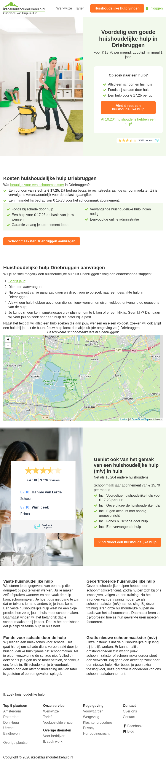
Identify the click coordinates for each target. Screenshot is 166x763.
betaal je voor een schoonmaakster (37, 185)
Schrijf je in (16, 281)
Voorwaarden (93, 711)
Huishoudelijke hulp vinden (117, 8)
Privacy (88, 728)
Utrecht (8, 728)
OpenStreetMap (140, 419)
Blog (130, 731)
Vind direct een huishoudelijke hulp (128, 107)
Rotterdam (11, 717)
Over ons (130, 711)
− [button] (8, 345)
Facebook (134, 726)
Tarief (79, 8)
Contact (129, 717)
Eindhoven (11, 733)
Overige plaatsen (16, 742)
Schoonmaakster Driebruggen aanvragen (41, 241)
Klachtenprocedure (97, 722)
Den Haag (11, 722)
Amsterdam (12, 711)
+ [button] (8, 339)
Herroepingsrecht (96, 733)
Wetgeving (91, 717)
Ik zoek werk (52, 741)
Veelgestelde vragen (59, 722)
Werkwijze (64, 8)
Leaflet (124, 419)
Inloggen (154, 8)
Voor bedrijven (54, 736)
